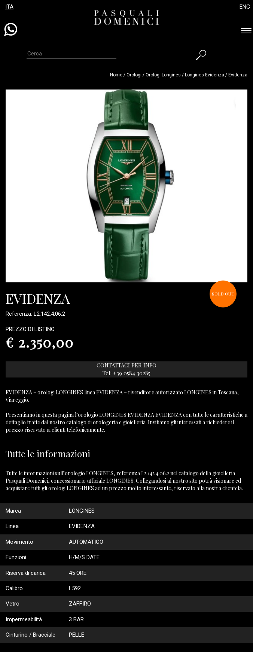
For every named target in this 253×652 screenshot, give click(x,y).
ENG (245, 6)
